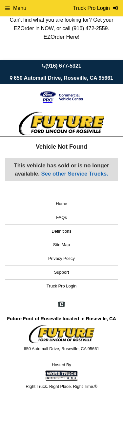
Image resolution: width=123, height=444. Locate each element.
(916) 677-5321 (63, 66)
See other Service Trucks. (74, 174)
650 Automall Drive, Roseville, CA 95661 (63, 78)
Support (61, 272)
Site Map (61, 244)
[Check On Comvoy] (61, 304)
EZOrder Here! (61, 37)
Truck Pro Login (61, 286)
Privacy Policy (61, 258)
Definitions (61, 231)
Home (61, 203)
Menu (15, 8)
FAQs (61, 217)
